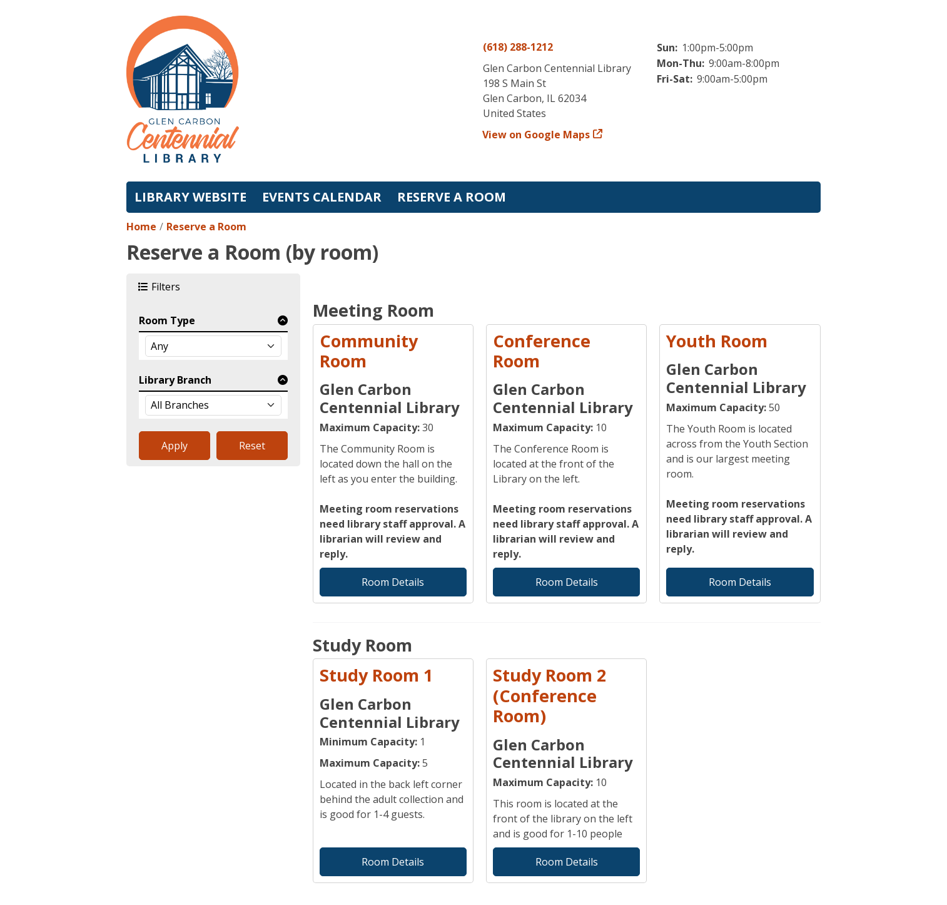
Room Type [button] (167, 320)
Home (141, 226)
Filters (168, 286)
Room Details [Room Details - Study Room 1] (393, 862)
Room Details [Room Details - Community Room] (393, 582)
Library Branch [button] (175, 380)
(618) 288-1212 (518, 47)
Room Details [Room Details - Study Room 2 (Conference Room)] (566, 862)
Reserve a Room (451, 196)
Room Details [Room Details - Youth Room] (740, 582)
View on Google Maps (536, 134)
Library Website (190, 196)
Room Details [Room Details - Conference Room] (566, 582)
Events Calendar (322, 196)
